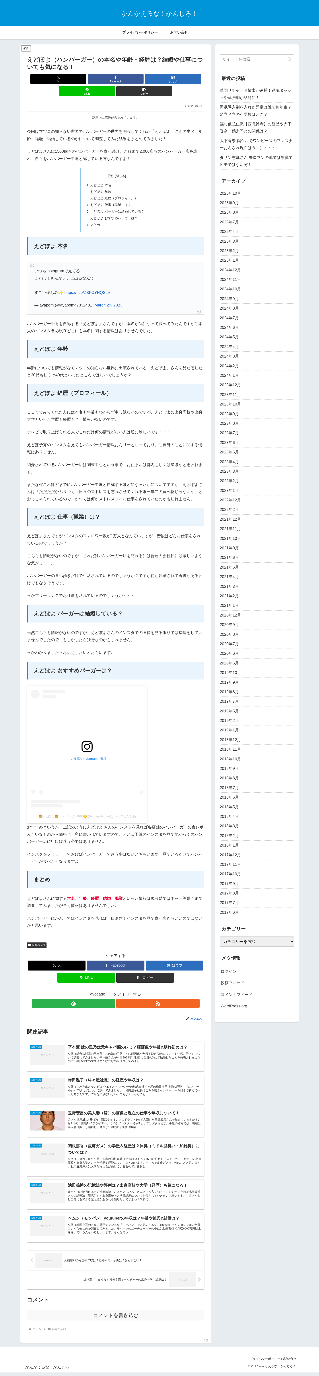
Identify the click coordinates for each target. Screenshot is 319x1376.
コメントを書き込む (115, 1319)
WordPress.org (234, 1006)
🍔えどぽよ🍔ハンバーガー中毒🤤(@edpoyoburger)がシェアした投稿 (87, 808)
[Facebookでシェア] (86, 79)
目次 (109, 163)
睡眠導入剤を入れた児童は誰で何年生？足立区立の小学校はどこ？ (256, 110)
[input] (257, 59)
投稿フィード (233, 983)
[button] (175, 79)
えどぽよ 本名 (100, 173)
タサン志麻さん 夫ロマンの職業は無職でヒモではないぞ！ (256, 161)
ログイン (229, 971)
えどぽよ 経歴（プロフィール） (114, 188)
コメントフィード (237, 994)
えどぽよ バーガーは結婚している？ (117, 202)
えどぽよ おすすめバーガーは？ (114, 209)
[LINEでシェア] (145, 79)
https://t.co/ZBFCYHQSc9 (87, 284)
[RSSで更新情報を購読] (120, 995)
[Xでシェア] (56, 79)
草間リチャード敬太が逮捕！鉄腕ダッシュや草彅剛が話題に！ (256, 94)
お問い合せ (286, 1362)
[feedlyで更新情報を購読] (110, 995)
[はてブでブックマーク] (115, 79)
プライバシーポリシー (258, 1362)
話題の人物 (36, 936)
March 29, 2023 (108, 297)
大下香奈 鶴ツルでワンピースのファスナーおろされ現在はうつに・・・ (256, 144)
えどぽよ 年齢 (100, 181)
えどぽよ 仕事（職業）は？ (110, 195)
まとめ (94, 216)
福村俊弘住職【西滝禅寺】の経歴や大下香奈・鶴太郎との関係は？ (256, 127)
